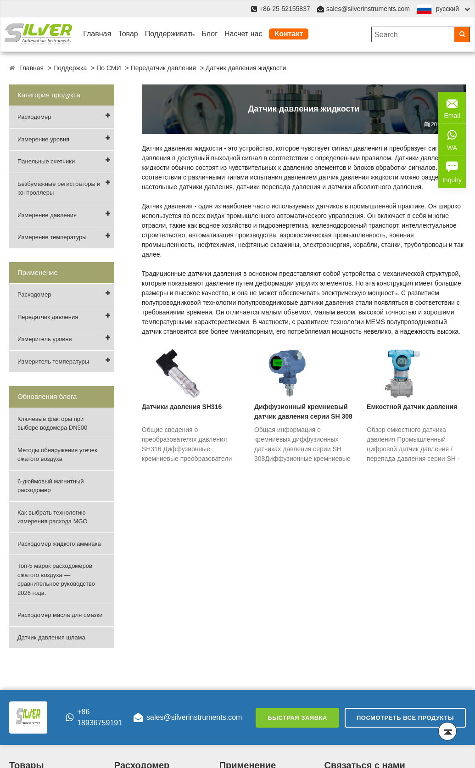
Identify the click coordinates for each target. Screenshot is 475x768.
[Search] (461, 34)
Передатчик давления (163, 68)
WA (452, 139)
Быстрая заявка (297, 717)
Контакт (288, 34)
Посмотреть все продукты (405, 717)
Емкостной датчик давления (412, 406)
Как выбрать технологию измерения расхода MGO (52, 517)
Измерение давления (47, 215)
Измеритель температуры (53, 361)
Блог (209, 34)
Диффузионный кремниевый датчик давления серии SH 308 (303, 411)
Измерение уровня (43, 139)
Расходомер (34, 116)
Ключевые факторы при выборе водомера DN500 (52, 423)
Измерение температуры (52, 237)
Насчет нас (243, 34)
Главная (97, 34)
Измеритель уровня (44, 339)
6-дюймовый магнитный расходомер (50, 486)
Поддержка (70, 68)
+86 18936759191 (94, 717)
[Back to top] (447, 731)
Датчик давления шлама (51, 637)
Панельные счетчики (46, 161)
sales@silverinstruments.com (368, 8)
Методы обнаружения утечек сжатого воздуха (57, 455)
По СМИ (108, 68)
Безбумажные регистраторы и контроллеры (59, 188)
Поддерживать (170, 34)
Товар (128, 34)
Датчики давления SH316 (182, 406)
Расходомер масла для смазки (59, 614)
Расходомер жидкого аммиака (59, 543)
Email (452, 107)
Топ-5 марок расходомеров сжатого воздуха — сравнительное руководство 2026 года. (56, 579)
